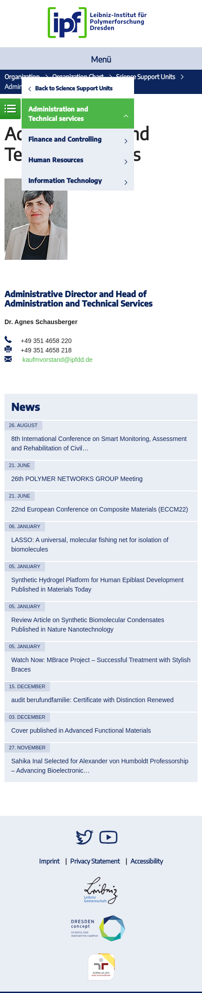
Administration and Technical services (58, 113)
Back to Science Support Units (73, 88)
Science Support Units (145, 76)
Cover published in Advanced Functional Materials (81, 730)
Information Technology (65, 180)
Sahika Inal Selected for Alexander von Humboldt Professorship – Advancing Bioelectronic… (100, 765)
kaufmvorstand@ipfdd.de (57, 359)
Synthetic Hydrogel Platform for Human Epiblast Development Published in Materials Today (97, 584)
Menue (10, 108)
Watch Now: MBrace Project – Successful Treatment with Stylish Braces (101, 664)
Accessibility (146, 861)
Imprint (49, 861)
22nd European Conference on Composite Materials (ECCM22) (99, 509)
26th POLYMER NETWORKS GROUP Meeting (77, 478)
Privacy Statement (95, 861)
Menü (101, 59)
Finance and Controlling (65, 139)
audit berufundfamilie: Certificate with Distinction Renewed (92, 700)
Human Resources (55, 160)
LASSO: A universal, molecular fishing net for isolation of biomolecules (89, 544)
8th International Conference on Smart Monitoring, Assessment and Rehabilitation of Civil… (99, 443)
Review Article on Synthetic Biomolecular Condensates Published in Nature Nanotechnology (87, 624)
